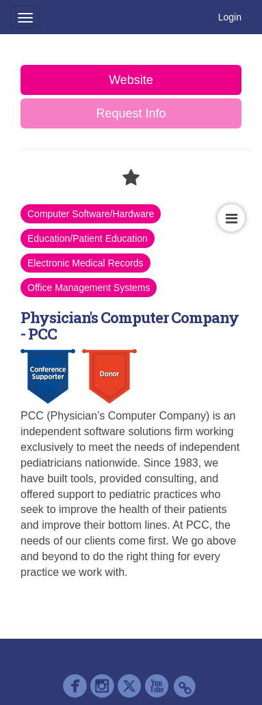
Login (229, 17)
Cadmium (101, 649)
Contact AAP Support (185, 649)
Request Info (131, 113)
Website (131, 80)
